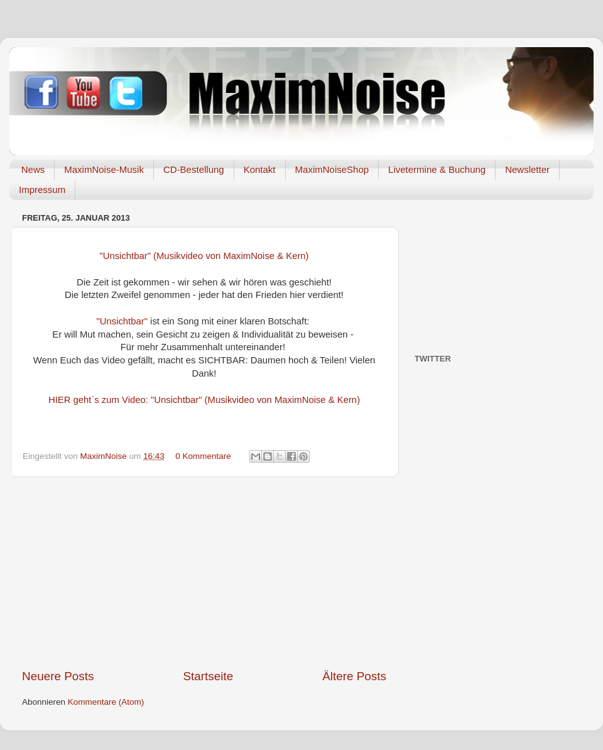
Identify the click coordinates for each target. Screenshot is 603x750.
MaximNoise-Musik (104, 169)
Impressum (42, 189)
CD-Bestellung (193, 169)
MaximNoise (104, 456)
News (33, 169)
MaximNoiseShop (332, 169)
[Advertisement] (204, 572)
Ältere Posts (354, 676)
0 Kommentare (203, 456)
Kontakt (260, 169)
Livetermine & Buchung (437, 169)
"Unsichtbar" (122, 321)
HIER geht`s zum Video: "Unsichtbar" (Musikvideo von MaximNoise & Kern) (204, 400)
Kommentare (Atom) (106, 702)
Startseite (208, 676)
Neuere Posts (58, 676)
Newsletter (527, 169)
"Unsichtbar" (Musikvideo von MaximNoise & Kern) (203, 256)
